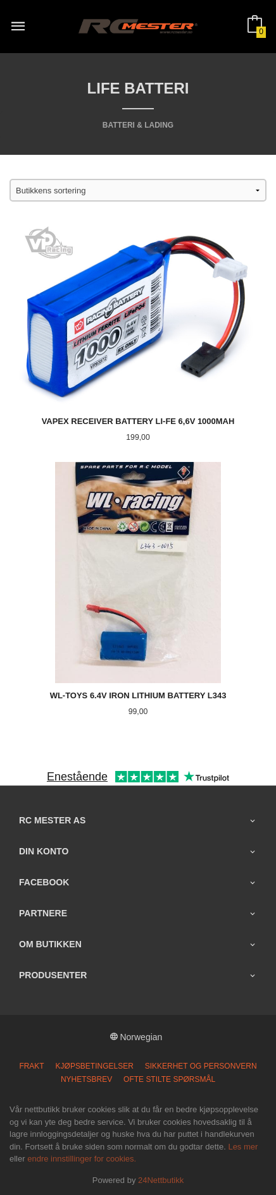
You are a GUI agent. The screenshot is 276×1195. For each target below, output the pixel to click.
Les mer (243, 1146)
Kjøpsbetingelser (95, 1066)
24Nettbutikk (161, 1180)
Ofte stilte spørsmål (169, 1079)
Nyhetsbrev (86, 1079)
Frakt (31, 1066)
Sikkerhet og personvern (201, 1066)
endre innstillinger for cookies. (81, 1158)
